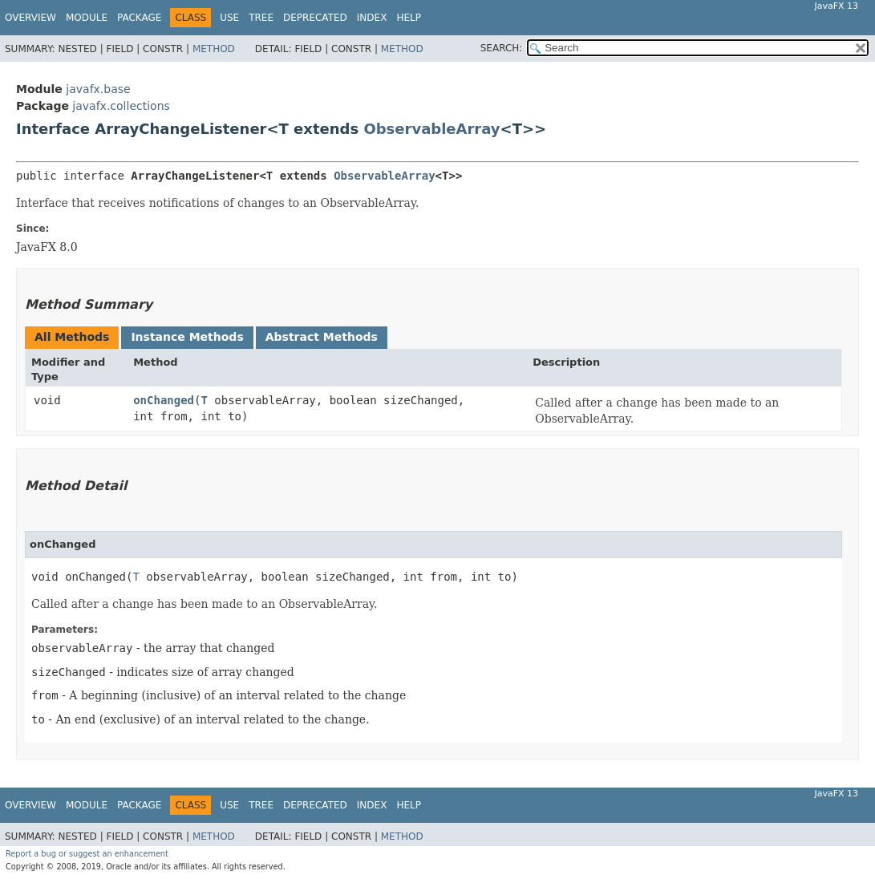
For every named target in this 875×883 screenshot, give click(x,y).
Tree (261, 17)
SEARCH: (501, 48)
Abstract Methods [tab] (321, 336)
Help (408, 17)
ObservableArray (431, 128)
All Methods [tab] (71, 336)
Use (229, 17)
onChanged (163, 400)
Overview (30, 17)
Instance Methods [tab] (187, 336)
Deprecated (315, 17)
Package (139, 17)
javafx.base (98, 89)
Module (86, 17)
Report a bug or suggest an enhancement (87, 853)
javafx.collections (120, 105)
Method (213, 49)
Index (372, 17)
